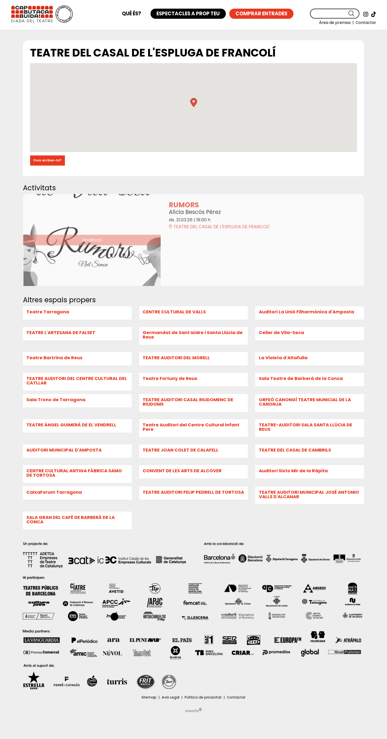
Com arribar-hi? (47, 160)
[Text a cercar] (334, 14)
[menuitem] (365, 14)
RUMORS (184, 204)
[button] (353, 13)
